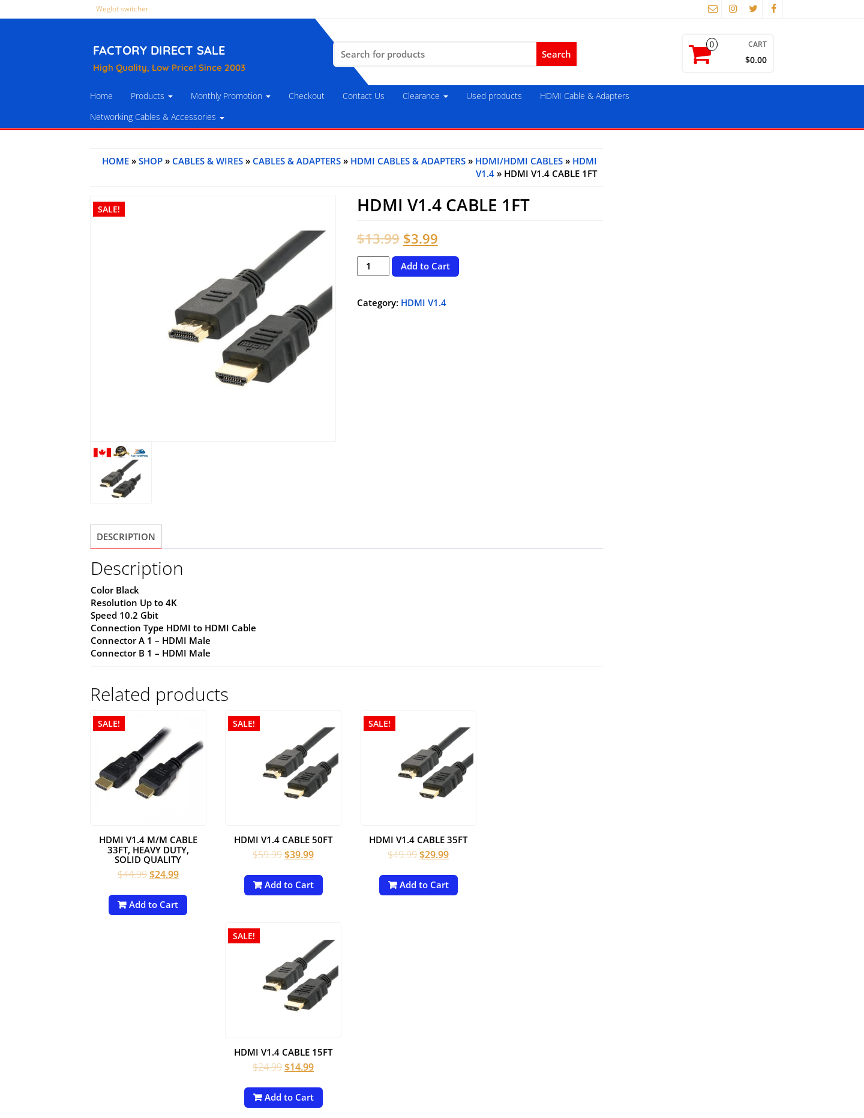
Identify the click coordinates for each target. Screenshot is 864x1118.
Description (126, 536)
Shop (151, 161)
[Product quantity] (373, 266)
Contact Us (364, 95)
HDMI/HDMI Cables (519, 161)
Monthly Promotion (231, 95)
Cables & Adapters (297, 161)
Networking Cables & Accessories (157, 116)
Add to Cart (425, 266)
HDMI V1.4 (423, 302)
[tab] (126, 536)
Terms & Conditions (135, 1003)
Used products (494, 95)
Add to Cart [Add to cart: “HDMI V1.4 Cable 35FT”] (417, 882)
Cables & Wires (207, 161)
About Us (113, 1023)
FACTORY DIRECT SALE (159, 50)
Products (152, 95)
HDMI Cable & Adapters (584, 95)
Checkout (307, 95)
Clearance (425, 95)
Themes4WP (644, 1099)
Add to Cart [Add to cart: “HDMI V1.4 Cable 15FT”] (550, 882)
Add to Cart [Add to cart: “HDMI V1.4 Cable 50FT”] (285, 882)
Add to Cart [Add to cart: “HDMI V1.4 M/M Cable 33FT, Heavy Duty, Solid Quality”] (152, 901)
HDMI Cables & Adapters (408, 161)
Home (101, 95)
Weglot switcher (122, 9)
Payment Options (131, 984)
